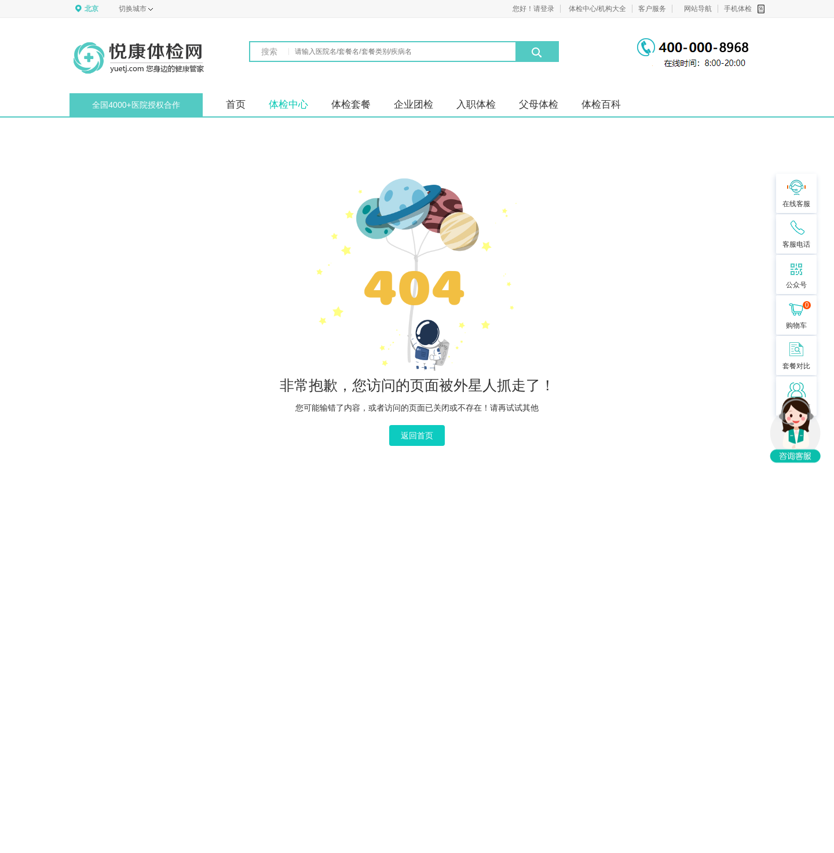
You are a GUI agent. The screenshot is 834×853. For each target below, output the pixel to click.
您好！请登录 (533, 9)
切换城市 (136, 9)
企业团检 (413, 104)
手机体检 (744, 9)
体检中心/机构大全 (597, 9)
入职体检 (476, 104)
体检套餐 (351, 104)
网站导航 (698, 9)
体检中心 (288, 104)
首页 (236, 104)
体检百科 (601, 104)
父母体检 (538, 104)
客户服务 (652, 9)
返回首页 (417, 435)
